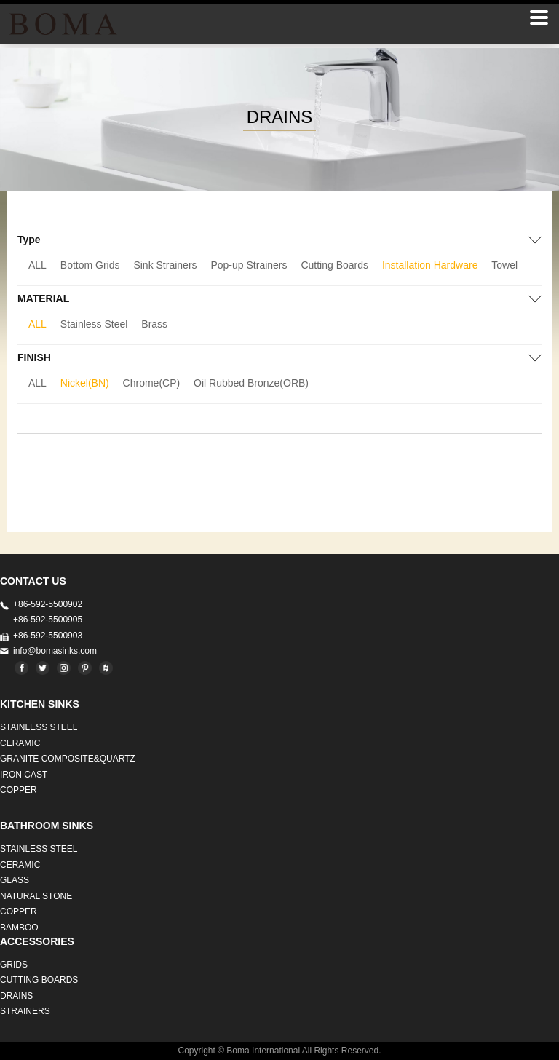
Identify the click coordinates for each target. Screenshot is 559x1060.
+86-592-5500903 (47, 635)
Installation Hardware (430, 265)
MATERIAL (43, 298)
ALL (37, 265)
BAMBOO (19, 927)
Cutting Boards (334, 265)
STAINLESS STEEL (38, 727)
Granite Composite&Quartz (67, 759)
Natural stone (36, 896)
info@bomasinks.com (55, 651)
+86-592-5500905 (47, 619)
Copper (18, 790)
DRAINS (16, 996)
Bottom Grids (90, 265)
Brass (154, 324)
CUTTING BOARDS (39, 980)
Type (29, 239)
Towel (504, 265)
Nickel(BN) (84, 383)
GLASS (14, 880)
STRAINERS (25, 1011)
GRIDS (14, 965)
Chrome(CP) (152, 383)
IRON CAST (23, 775)
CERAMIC (20, 743)
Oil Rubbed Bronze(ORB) (251, 383)
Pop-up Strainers (248, 265)
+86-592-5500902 (47, 604)
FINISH (34, 357)
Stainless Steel (94, 324)
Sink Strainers (165, 265)
